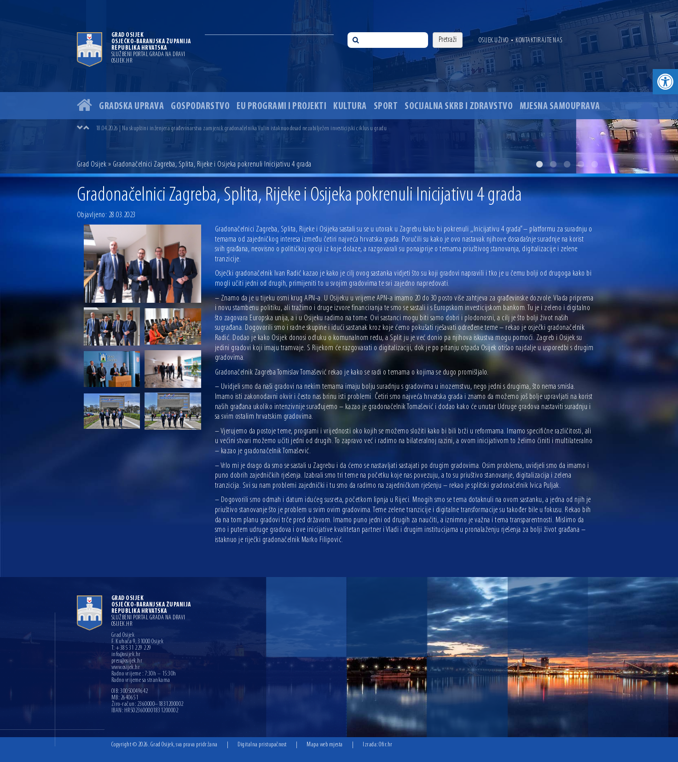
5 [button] (594, 164)
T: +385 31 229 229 (131, 648)
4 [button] (580, 164)
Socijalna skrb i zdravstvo (459, 106)
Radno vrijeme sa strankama (140, 680)
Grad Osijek (92, 164)
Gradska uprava (131, 106)
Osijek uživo (494, 40)
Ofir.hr (386, 744)
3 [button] (567, 164)
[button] (665, 81)
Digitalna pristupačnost (262, 744)
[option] (339, 86)
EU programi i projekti (281, 106)
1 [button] (539, 164)
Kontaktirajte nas (539, 40)
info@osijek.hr (126, 655)
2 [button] (553, 164)
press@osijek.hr (127, 661)
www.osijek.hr (125, 667)
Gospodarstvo (200, 106)
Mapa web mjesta (325, 744)
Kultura (350, 106)
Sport (386, 106)
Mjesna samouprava (560, 106)
